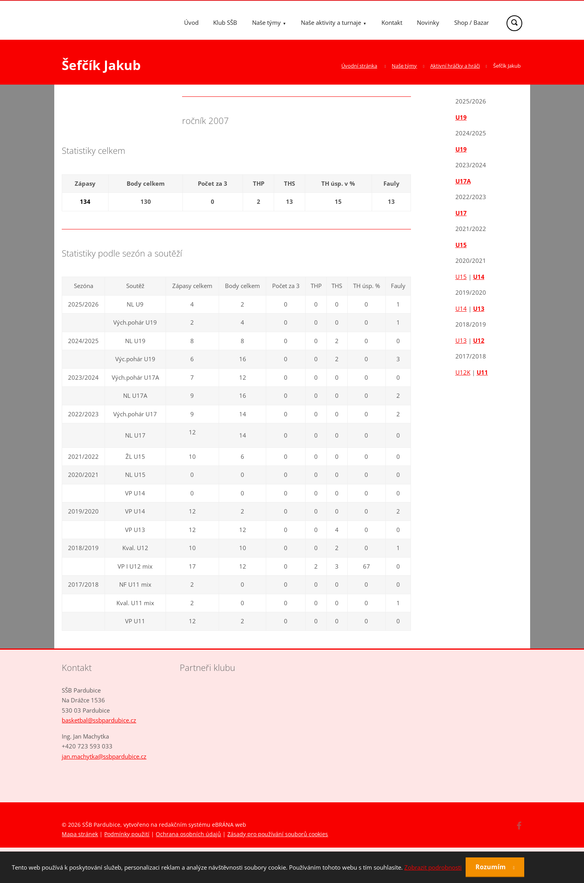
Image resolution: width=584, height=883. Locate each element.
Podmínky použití (126, 834)
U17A (463, 181)
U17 (461, 213)
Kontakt (391, 22)
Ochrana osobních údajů (188, 834)
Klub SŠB (225, 22)
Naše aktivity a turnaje (331, 22)
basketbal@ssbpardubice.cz (99, 720)
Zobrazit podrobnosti (433, 867)
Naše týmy (266, 22)
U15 (461, 245)
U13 (479, 308)
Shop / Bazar (471, 22)
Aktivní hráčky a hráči (455, 65)
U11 (482, 372)
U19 (461, 117)
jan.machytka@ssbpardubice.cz (104, 756)
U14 (479, 277)
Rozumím (491, 867)
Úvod (191, 22)
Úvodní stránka (359, 65)
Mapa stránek (80, 834)
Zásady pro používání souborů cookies (277, 834)
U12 (479, 340)
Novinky (428, 22)
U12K (462, 372)
